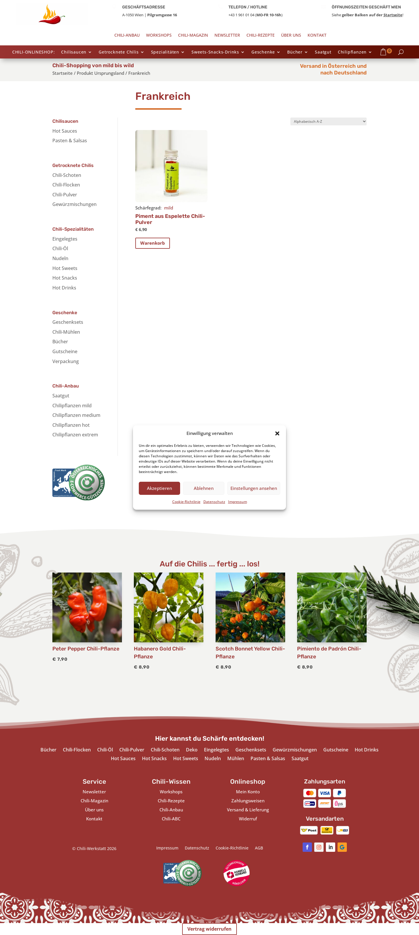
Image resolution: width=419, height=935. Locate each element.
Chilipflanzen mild (72, 405)
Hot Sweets (64, 268)
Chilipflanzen (352, 52)
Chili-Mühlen (66, 332)
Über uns (291, 35)
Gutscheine (64, 351)
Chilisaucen (73, 52)
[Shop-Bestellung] (328, 121)
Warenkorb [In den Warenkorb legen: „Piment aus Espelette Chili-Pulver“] (152, 243)
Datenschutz (214, 501)
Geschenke (263, 52)
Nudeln (60, 258)
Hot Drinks (64, 288)
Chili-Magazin (193, 35)
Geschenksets (67, 322)
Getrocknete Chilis (119, 52)
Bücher (295, 52)
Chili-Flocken (66, 185)
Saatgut (323, 52)
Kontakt (317, 35)
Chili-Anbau (127, 35)
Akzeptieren (159, 488)
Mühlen (235, 759)
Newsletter (227, 35)
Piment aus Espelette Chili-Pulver (170, 219)
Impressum (237, 501)
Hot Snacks (64, 278)
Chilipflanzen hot (71, 425)
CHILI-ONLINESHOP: (33, 52)
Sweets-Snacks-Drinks (215, 52)
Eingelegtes (64, 239)
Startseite (393, 14)
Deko (192, 750)
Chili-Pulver (64, 194)
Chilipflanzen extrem (75, 434)
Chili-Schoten (66, 175)
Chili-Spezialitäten (73, 229)
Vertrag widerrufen (209, 929)
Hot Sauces (64, 131)
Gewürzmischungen (74, 204)
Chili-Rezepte (260, 35)
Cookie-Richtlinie (186, 501)
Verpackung (65, 361)
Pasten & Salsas (69, 140)
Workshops (159, 35)
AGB (259, 848)
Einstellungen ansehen (253, 488)
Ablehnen (204, 488)
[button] (277, 433)
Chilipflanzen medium (76, 415)
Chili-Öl (60, 248)
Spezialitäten (165, 52)
